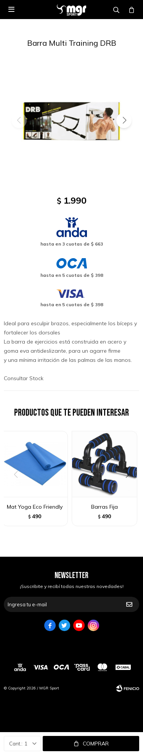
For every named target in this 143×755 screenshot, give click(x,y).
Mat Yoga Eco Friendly (35, 506)
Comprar (96, 743)
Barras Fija (104, 506)
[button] (124, 120)
